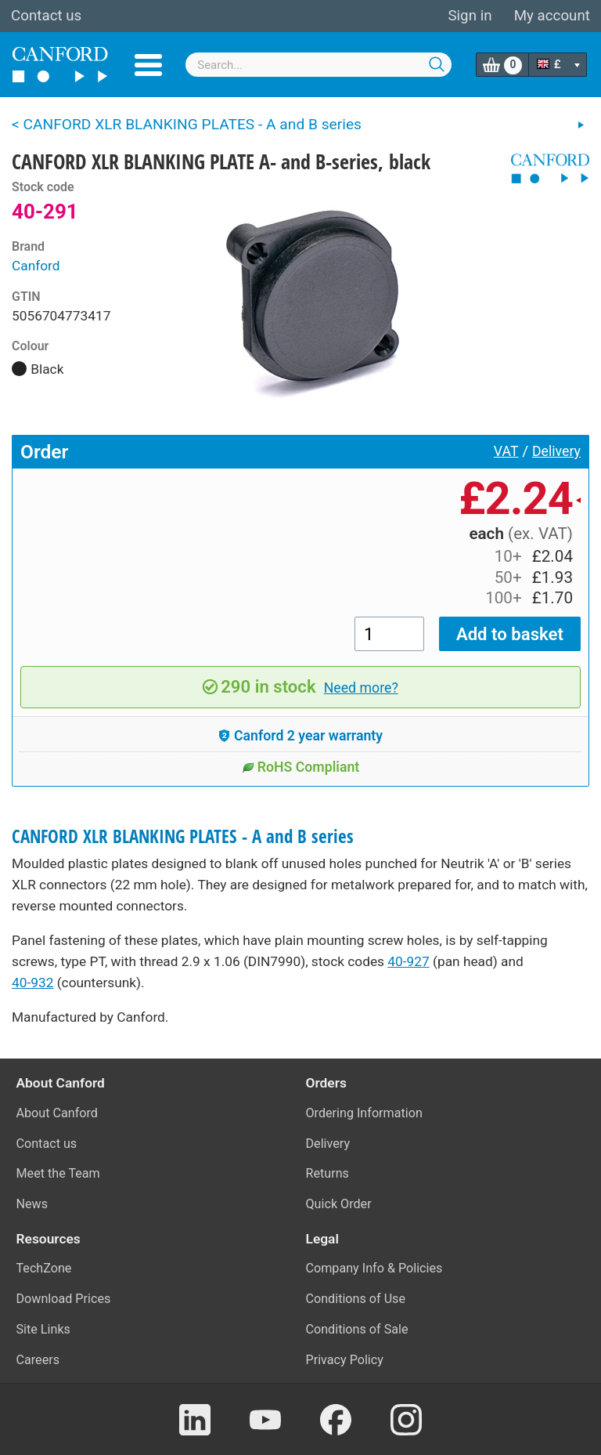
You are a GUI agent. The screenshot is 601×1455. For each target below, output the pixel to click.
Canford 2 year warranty (300, 736)
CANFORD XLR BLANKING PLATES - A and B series (183, 836)
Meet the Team (58, 1173)
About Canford (57, 1113)
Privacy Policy (344, 1359)
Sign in (469, 15)
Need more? (361, 688)
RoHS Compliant (301, 767)
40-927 (408, 961)
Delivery (556, 451)
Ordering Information (364, 1113)
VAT (506, 451)
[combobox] (318, 64)
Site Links (43, 1329)
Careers (38, 1359)
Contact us (46, 15)
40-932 (32, 982)
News (32, 1203)
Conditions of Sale (357, 1329)
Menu (148, 65)
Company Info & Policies (374, 1268)
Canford (36, 265)
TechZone (44, 1268)
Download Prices (63, 1298)
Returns (327, 1173)
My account (552, 15)
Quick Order (339, 1203)
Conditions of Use (356, 1298)
